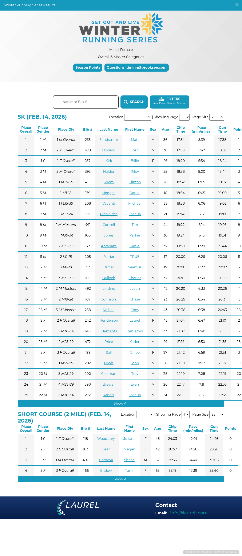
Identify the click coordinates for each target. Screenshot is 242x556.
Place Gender (42, 129)
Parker (134, 235)
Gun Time (222, 129)
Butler (109, 267)
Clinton (135, 182)
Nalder (109, 172)
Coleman (108, 374)
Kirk (109, 161)
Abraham (109, 246)
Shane (129, 460)
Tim (135, 225)
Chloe (135, 353)
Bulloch (108, 278)
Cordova (106, 460)
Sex (153, 130)
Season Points (87, 67)
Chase (135, 299)
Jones (109, 235)
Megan (129, 449)
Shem (109, 182)
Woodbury (106, 439)
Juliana (129, 439)
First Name (134, 130)
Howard (108, 150)
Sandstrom (108, 140)
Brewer (109, 384)
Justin (135, 289)
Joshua (135, 214)
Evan (135, 384)
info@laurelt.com (189, 512)
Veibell (108, 310)
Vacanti (109, 203)
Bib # (87, 130)
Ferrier (108, 257)
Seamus (135, 267)
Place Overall (26, 129)
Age (165, 130)
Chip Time (180, 129)
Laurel (135, 320)
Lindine (108, 289)
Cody (135, 310)
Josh (135, 150)
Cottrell (109, 225)
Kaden (134, 342)
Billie (135, 161)
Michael (135, 203)
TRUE (134, 257)
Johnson (109, 299)
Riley (135, 172)
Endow (106, 471)
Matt (135, 140)
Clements (109, 331)
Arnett (108, 395)
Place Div (66, 130)
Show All (121, 403)
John (135, 363)
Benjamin (135, 331)
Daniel (134, 193)
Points (230, 429)
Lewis (109, 363)
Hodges (108, 193)
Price (108, 342)
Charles (134, 278)
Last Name (108, 130)
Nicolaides (109, 214)
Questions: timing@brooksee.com (136, 67)
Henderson (108, 320)
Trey (134, 374)
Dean (106, 449)
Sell (109, 353)
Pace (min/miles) (201, 129)
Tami (129, 471)
